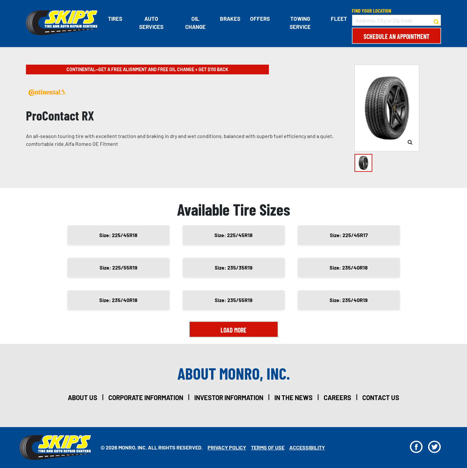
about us (82, 397)
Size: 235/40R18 (348, 267)
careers (337, 397)
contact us (380, 397)
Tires (115, 18)
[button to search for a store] (436, 20)
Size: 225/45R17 (349, 235)
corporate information (145, 397)
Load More (233, 330)
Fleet (339, 18)
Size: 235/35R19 (234, 267)
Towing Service (300, 22)
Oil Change (195, 22)
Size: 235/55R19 (234, 300)
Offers (260, 18)
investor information (228, 397)
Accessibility (307, 447)
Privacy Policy (227, 447)
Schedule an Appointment (396, 36)
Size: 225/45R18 (118, 235)
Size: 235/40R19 (348, 300)
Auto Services (151, 22)
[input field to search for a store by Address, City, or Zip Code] (396, 20)
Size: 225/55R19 (119, 267)
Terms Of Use (267, 447)
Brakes (230, 18)
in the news (293, 397)
